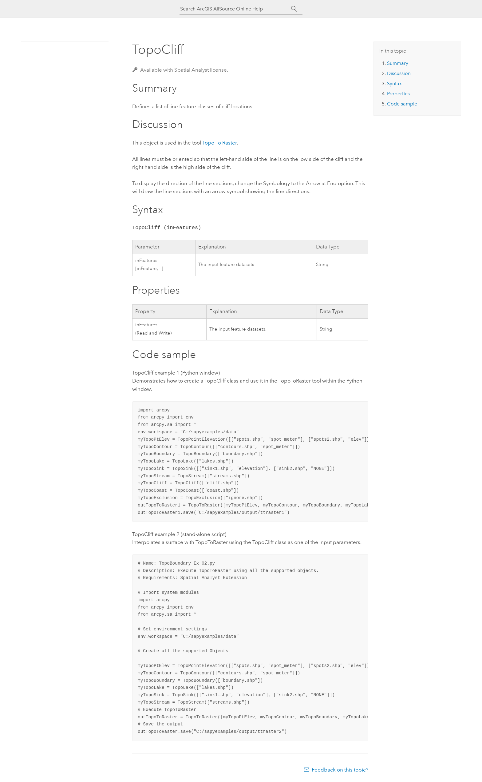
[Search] (294, 9)
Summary (397, 63)
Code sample (402, 104)
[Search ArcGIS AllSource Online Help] (235, 8)
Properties (398, 94)
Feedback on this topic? (340, 770)
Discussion (399, 73)
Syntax (394, 83)
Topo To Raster (219, 143)
